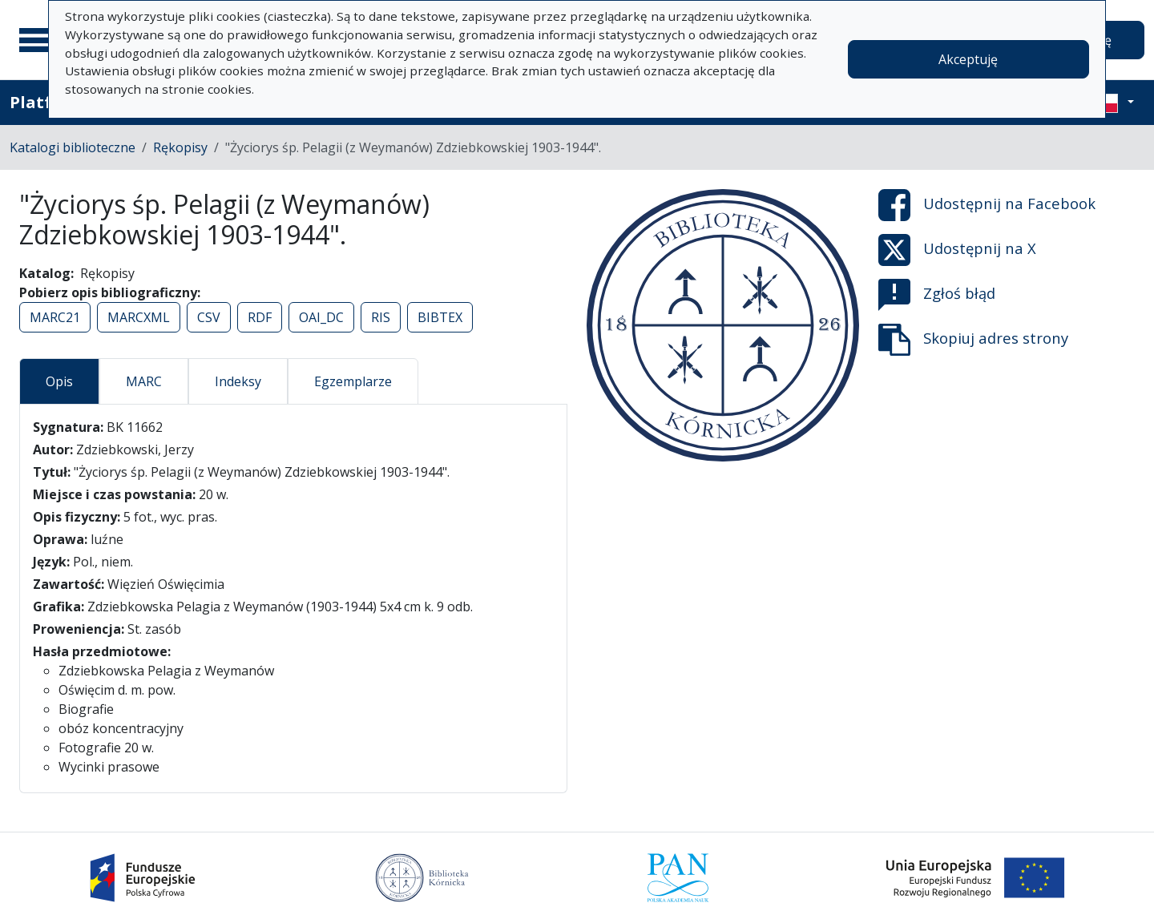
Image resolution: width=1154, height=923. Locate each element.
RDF (260, 317)
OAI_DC (321, 317)
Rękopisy (180, 147)
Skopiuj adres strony (973, 340)
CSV (208, 317)
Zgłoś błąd (936, 295)
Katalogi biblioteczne (72, 147)
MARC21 (55, 317)
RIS (380, 317)
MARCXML (138, 317)
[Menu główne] (39, 40)
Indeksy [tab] (238, 381)
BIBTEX (440, 317)
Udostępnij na (986, 205)
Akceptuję (968, 59)
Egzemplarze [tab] (353, 381)
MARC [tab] (144, 381)
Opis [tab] (59, 381)
